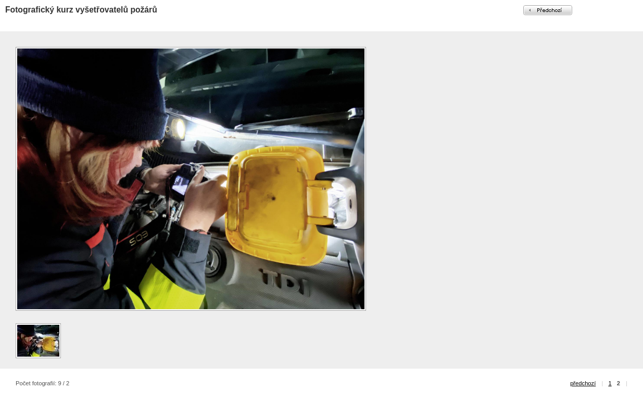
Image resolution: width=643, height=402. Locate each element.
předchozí (583, 383)
